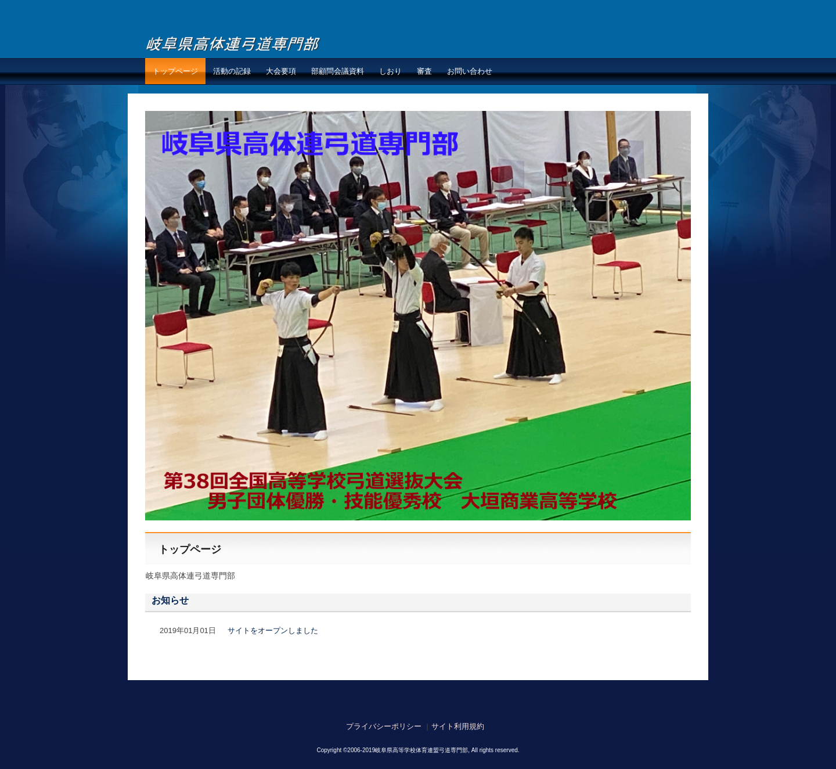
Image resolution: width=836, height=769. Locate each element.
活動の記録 (232, 71)
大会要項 (281, 71)
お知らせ (170, 600)
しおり (390, 71)
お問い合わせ (469, 71)
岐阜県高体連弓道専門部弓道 (233, 37)
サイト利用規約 (457, 726)
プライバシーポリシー (383, 726)
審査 (424, 71)
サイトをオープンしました (273, 630)
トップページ (175, 71)
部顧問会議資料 (337, 71)
